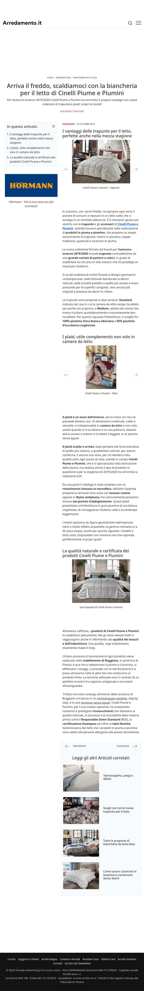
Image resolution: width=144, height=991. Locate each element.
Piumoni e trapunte (73, 111)
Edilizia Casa (108, 959)
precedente (75, 746)
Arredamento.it (22, 23)
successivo (127, 746)
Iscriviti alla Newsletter (78, 963)
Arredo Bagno (49, 959)
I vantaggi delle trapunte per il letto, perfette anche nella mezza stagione (31, 138)
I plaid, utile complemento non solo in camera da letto (30, 150)
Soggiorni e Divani (28, 959)
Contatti (57, 963)
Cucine (11, 959)
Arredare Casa (90, 959)
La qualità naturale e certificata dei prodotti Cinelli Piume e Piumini (32, 159)
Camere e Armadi (70, 959)
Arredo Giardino (127, 959)
